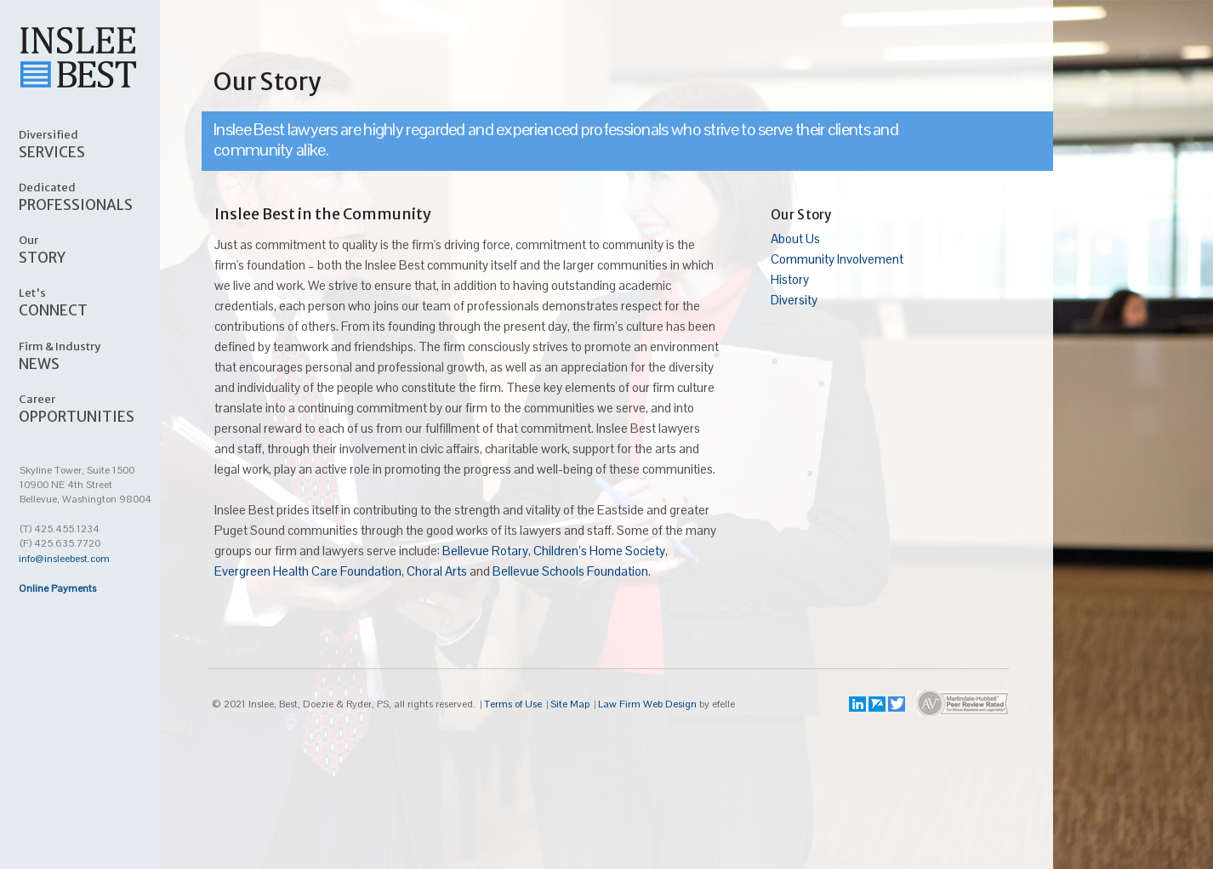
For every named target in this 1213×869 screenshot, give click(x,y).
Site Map (569, 704)
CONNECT (99, 302)
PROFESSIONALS (99, 196)
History (790, 279)
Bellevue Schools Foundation (570, 571)
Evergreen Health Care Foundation (307, 571)
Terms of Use (513, 704)
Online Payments (57, 588)
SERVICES (99, 143)
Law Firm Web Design (647, 704)
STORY (99, 249)
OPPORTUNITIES (99, 408)
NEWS (99, 355)
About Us (795, 238)
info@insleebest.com (64, 558)
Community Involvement (837, 259)
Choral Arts (437, 571)
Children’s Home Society (599, 550)
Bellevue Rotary (485, 550)
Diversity (794, 299)
